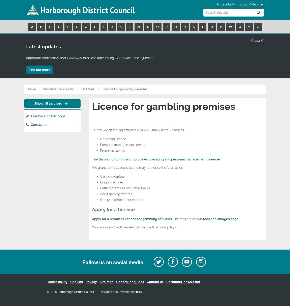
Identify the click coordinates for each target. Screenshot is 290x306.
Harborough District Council (87, 10)
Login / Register (252, 4)
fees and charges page (220, 219)
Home (31, 89)
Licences (87, 89)
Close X (257, 41)
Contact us (39, 125)
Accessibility (226, 4)
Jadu (139, 292)
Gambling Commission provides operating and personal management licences (159, 159)
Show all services (52, 103)
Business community (58, 89)
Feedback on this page (48, 116)
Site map (106, 282)
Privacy (91, 282)
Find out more (39, 70)
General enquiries (130, 282)
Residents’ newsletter (183, 282)
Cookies (76, 282)
